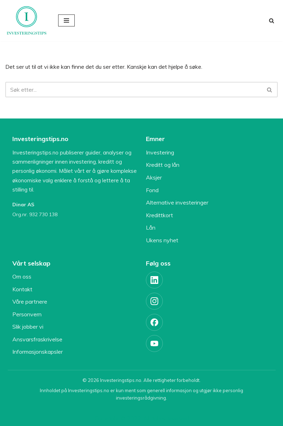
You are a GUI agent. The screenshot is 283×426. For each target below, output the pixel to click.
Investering (160, 152)
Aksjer (154, 177)
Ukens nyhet (162, 240)
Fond (152, 190)
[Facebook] (154, 322)
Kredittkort (159, 215)
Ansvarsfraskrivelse (37, 339)
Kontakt (22, 289)
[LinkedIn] (154, 280)
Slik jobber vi (27, 326)
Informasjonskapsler (37, 351)
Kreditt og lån (162, 164)
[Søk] (271, 20)
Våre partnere (29, 301)
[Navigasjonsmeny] (66, 20)
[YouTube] (154, 343)
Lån (150, 227)
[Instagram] (154, 301)
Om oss (21, 276)
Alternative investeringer (177, 202)
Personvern (27, 314)
